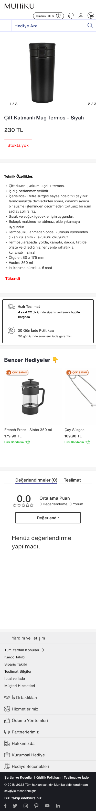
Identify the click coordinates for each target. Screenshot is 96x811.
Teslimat (72, 480)
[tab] (39, 480)
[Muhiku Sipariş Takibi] (48, 15)
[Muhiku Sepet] (91, 15)
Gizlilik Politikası (48, 777)
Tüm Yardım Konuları (24, 650)
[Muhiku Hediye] (5, 25)
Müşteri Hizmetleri (19, 685)
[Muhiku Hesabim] (80, 15)
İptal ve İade (14, 678)
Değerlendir (48, 518)
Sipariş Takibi (15, 664)
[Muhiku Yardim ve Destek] (71, 15)
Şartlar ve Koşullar (18, 777)
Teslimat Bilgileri (18, 671)
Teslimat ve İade (76, 777)
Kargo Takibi (14, 657)
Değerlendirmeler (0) (36, 480)
